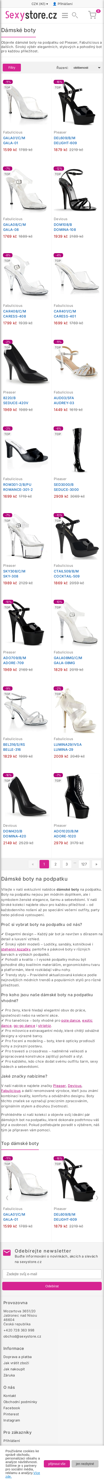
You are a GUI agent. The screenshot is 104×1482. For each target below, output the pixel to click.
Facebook (11, 1408)
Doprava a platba (17, 1357)
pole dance (70, 1020)
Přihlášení (65, 4)
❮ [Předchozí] (7, 1197)
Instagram (11, 1420)
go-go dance (24, 1025)
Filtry (11, 67)
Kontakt (9, 1396)
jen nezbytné (85, 1464)
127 (84, 864)
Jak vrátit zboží (16, 1363)
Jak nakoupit (14, 1369)
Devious (75, 1086)
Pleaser (59, 1086)
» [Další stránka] (96, 864)
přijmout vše (56, 1464)
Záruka (9, 1375)
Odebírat (52, 1286)
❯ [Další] (97, 1197)
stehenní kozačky (15, 949)
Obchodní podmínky (20, 1402)
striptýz (44, 1025)
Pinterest (11, 1414)
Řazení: (62, 68)
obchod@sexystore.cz (22, 1336)
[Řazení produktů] (86, 67)
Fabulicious (11, 1091)
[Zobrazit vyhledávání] (73, 15)
